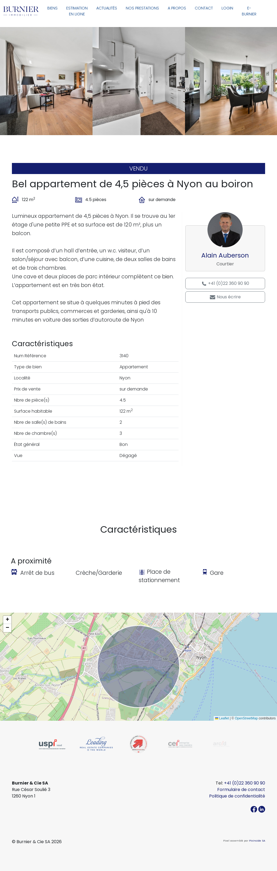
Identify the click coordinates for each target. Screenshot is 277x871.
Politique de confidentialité (237, 796)
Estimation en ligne (77, 11)
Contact (204, 8)
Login (227, 8)
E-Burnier (249, 11)
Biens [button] (52, 8)
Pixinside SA (257, 840)
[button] (7, 620)
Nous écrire (225, 297)
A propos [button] (177, 8)
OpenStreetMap (246, 718)
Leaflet (222, 718)
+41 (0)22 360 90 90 (225, 283)
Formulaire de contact (241, 789)
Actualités (106, 8)
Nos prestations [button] (142, 8)
